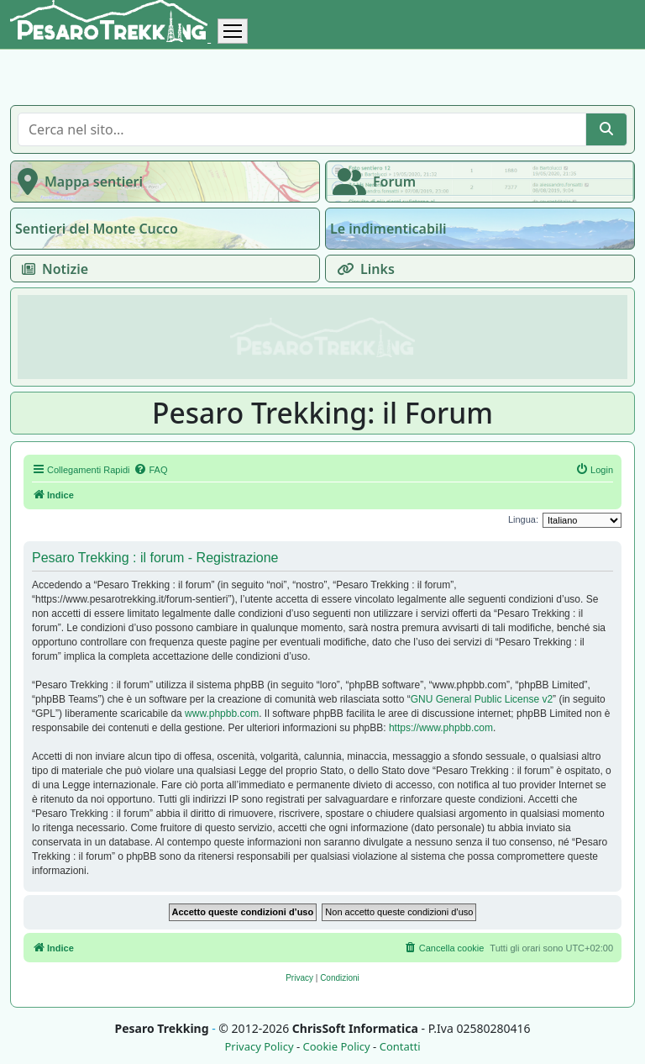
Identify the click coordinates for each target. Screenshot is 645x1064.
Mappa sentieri (77, 181)
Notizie (51, 268)
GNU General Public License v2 (482, 699)
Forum (371, 181)
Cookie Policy (336, 1047)
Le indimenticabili (388, 228)
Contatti (400, 1047)
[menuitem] (150, 470)
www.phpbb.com (222, 713)
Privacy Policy (258, 1047)
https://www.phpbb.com (441, 728)
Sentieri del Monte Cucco (96, 228)
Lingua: (523, 519)
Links (362, 268)
